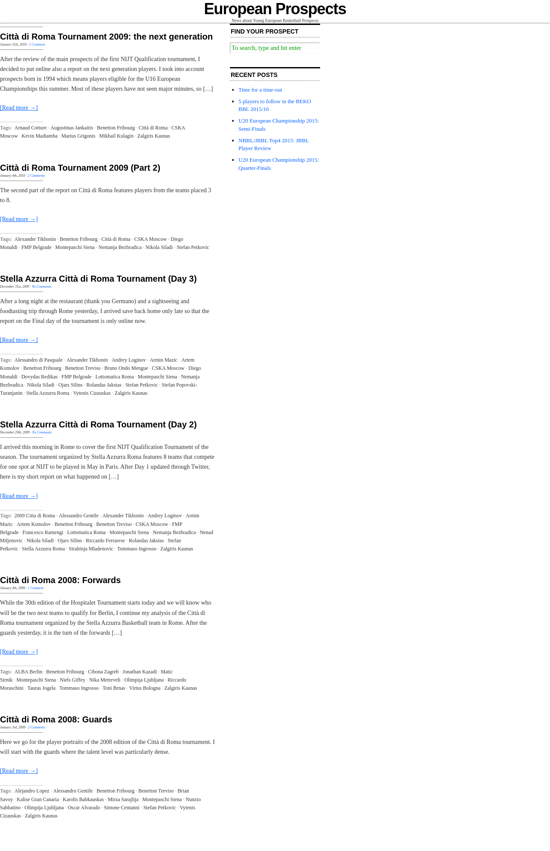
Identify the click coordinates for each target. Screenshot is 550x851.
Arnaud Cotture (31, 128)
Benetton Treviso (82, 368)
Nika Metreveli (104, 680)
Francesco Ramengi (42, 532)
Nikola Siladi (159, 247)
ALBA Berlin (29, 672)
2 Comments (36, 176)
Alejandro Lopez (32, 791)
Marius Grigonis (78, 136)
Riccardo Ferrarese (105, 541)
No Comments (41, 287)
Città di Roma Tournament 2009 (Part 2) (80, 167)
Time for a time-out (260, 89)
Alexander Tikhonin (35, 239)
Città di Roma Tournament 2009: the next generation (106, 36)
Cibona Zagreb (103, 672)
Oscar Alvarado (84, 808)
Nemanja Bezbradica (119, 247)
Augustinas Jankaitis (72, 128)
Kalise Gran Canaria (38, 799)
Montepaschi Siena (75, 247)
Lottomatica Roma (114, 377)
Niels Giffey (72, 680)
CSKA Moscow (150, 239)
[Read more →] (19, 107)
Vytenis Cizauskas (92, 393)
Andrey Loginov (129, 360)
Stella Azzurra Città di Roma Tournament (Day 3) (98, 278)
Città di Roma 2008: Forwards (60, 580)
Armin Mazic (163, 360)
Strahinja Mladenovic (91, 549)
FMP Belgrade (36, 247)
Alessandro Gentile (78, 516)
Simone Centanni (122, 808)
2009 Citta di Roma (35, 516)
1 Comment (37, 44)
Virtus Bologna (144, 688)
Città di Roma (153, 128)
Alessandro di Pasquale (39, 360)
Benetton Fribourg (116, 128)
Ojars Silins (70, 385)
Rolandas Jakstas (104, 385)
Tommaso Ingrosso (137, 549)
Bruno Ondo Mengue (126, 368)
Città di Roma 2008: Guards (56, 719)
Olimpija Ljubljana (144, 680)
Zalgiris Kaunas (154, 136)
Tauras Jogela (41, 688)
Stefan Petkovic (193, 247)
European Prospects (275, 9)
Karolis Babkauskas (83, 799)
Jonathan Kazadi (139, 672)
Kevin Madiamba (39, 136)
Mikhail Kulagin (116, 136)
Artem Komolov (34, 524)
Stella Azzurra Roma (47, 393)
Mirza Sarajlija (123, 799)
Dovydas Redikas (39, 377)
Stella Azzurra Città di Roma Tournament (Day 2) (98, 424)
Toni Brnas (114, 688)
